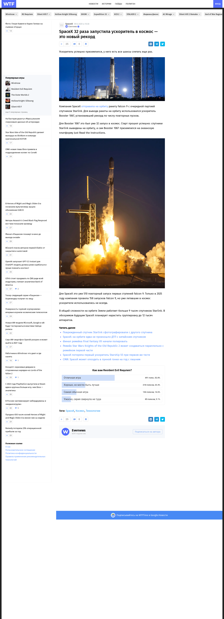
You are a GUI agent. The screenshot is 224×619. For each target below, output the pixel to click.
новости (93, 4)
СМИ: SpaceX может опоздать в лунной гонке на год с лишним (101, 359)
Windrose (11, 14)
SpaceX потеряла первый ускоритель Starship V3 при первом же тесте (106, 355)
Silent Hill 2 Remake (190, 14)
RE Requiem (27, 14)
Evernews (79, 430)
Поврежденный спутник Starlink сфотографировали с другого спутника (107, 332)
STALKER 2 (133, 14)
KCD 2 (118, 14)
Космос (80, 410)
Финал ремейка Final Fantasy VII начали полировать (95, 341)
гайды (118, 4)
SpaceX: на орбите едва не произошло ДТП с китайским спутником (104, 336)
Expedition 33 (102, 14)
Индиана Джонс (151, 14)
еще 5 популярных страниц (16, 112)
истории (106, 4)
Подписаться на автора (147, 431)
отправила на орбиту (94, 106)
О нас (8, 447)
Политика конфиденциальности (21, 453)
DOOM (85, 14)
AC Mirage (169, 14)
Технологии (93, 410)
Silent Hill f (44, 14)
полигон (130, 4)
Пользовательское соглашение (20, 450)
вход (218, 4)
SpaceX (69, 24)
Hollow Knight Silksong (66, 14)
